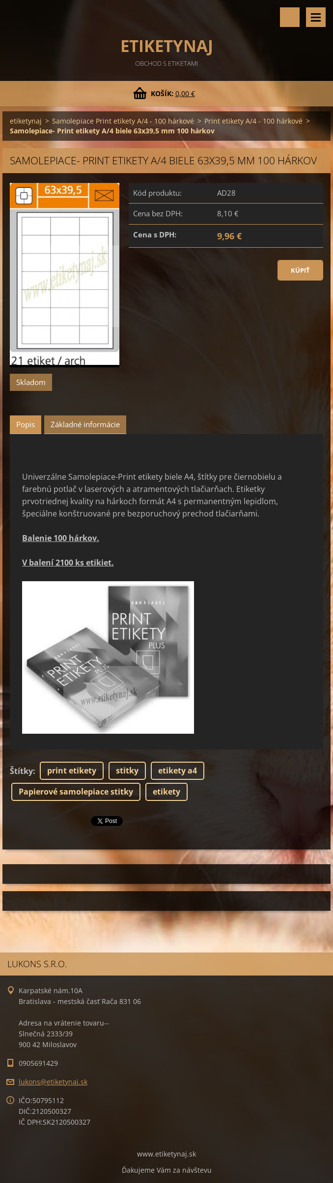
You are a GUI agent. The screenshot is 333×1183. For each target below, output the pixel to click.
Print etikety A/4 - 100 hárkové (253, 121)
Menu (316, 17)
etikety (166, 791)
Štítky (21, 771)
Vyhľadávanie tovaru (290, 17)
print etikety (71, 770)
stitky (127, 770)
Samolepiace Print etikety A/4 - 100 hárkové (123, 121)
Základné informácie (85, 424)
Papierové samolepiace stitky (76, 791)
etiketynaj (26, 121)
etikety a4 (177, 770)
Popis (25, 424)
